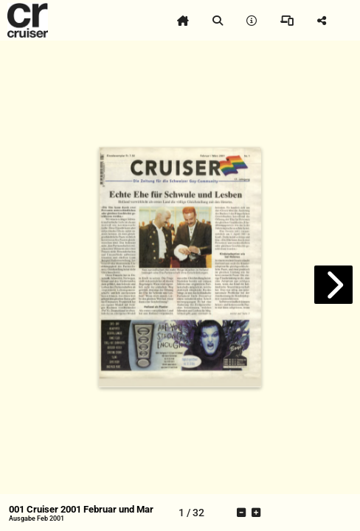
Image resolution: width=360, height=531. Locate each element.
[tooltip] (183, 21)
